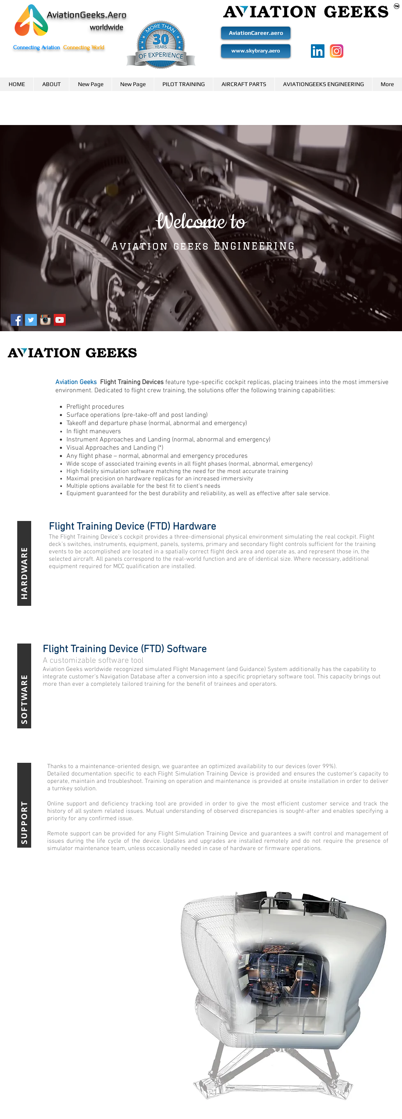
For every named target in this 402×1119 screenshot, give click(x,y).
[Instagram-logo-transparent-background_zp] (45, 320)
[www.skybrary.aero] (255, 51)
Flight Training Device (88, 537)
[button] (51, 84)
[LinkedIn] (317, 51)
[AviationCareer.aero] (255, 33)
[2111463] (336, 51)
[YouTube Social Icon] (60, 320)
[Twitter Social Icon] (31, 320)
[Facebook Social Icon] (17, 320)
